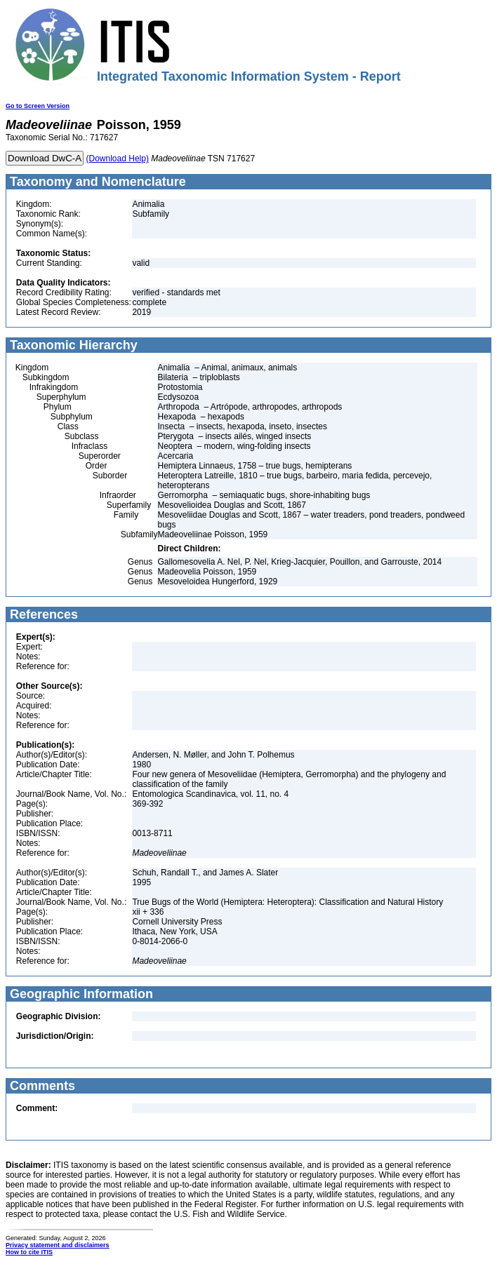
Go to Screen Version (37, 105)
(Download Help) (117, 158)
